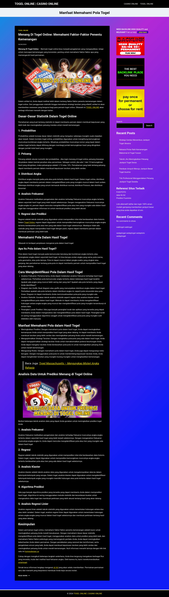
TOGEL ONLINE (146, 4)
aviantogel (22, 562)
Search (119, 121)
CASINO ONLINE (131, 4)
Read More (24, 575)
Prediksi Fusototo (123, 198)
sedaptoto (140, 233)
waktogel (120, 227)
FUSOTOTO (121, 192)
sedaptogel (121, 233)
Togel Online (29, 222)
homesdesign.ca (32, 551)
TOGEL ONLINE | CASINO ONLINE (88, 593)
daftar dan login (135, 204)
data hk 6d (120, 195)
